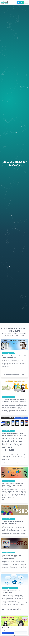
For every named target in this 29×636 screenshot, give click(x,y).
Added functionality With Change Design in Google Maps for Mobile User (14, 434)
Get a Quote (21, 2)
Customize (20, 632)
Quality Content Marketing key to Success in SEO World (12, 522)
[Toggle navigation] (26, 2)
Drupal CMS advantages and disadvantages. (11, 591)
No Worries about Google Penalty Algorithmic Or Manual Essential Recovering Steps (12, 485)
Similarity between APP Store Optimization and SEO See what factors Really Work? (12, 557)
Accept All (8, 632)
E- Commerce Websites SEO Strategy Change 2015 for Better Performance (14, 400)
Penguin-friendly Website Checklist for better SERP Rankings (14, 356)
